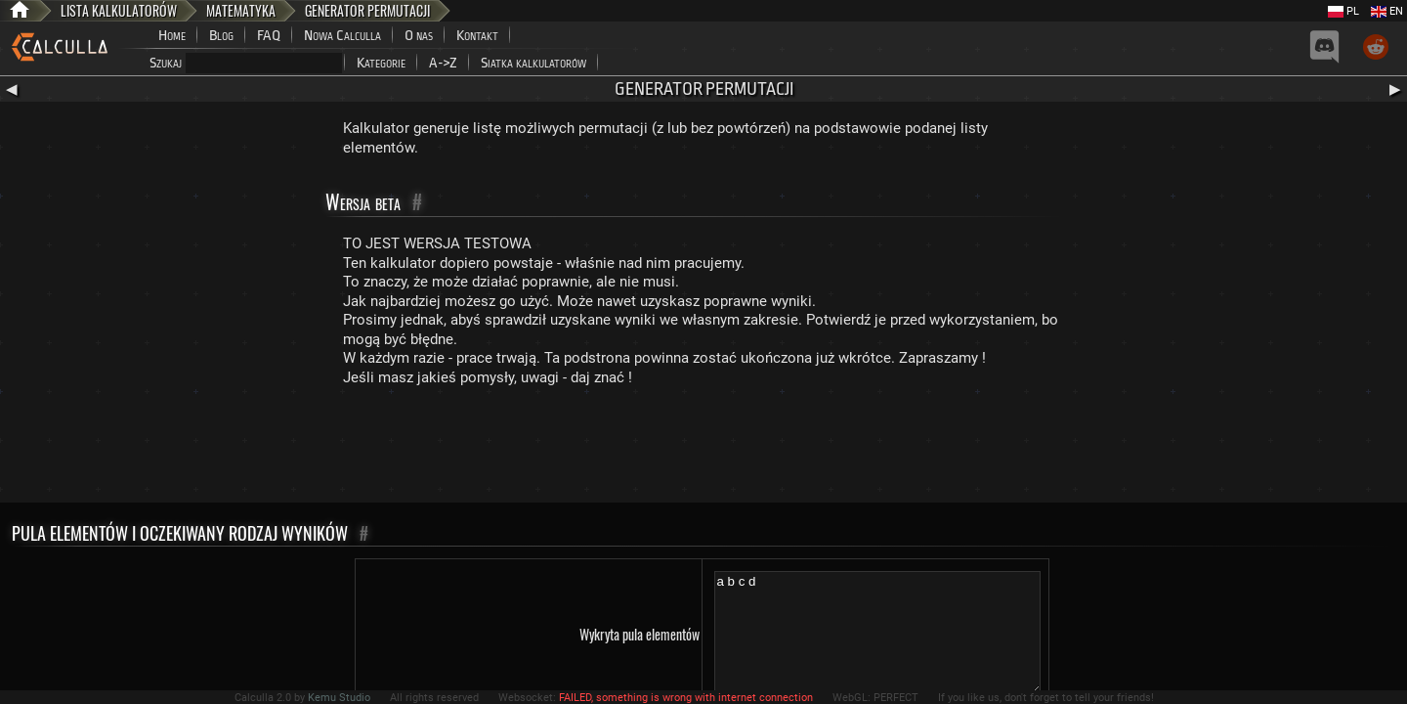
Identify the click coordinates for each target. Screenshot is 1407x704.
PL (1343, 11)
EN (1387, 11)
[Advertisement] (703, 449)
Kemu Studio (339, 697)
